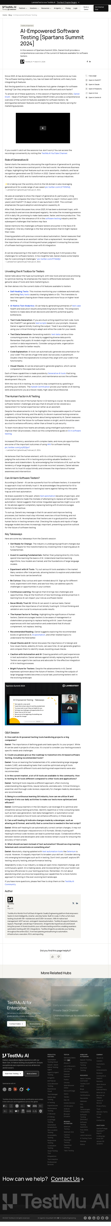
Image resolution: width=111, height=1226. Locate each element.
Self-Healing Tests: (19, 291)
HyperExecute (52, 1105)
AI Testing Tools (86, 1138)
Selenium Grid (69, 1132)
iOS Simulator (68, 1106)
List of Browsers (69, 1066)
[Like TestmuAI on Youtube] (98, 1218)
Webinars (83, 1101)
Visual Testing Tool (52, 1152)
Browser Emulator (67, 1115)
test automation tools (52, 851)
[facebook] (87, 61)
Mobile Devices (69, 1103)
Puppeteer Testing (68, 1146)
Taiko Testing (69, 1151)
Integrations (51, 1156)
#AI (49, 444)
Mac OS (66, 1100)
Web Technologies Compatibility (85, 1109)
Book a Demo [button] (86, 8)
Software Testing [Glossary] (84, 1117)
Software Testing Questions (84, 1124)
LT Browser (51, 1114)
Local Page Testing (51, 1121)
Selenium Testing (67, 1128)
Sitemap (83, 1141)
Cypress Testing (67, 1136)
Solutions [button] (34, 8)
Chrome (67, 1083)
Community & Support (101, 1077)
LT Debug (50, 1117)
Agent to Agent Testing (53, 1073)
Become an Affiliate (100, 1096)
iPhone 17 (67, 1063)
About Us (99, 1058)
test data (55, 334)
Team (98, 1117)
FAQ (81, 1104)
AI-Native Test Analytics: (22, 305)
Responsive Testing (51, 1141)
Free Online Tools (84, 1131)
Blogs (82, 1089)
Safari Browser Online (69, 1086)
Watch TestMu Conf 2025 (85, 1079)
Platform (23, 8)
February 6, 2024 (34, 190)
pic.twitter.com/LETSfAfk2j (57, 187)
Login (75, 8)
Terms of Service (99, 1102)
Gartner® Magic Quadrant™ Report (102, 1130)
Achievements (101, 1070)
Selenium (71, 851)
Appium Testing (85, 1060)
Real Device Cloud (51, 1090)
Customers (100, 1064)
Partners (99, 1081)
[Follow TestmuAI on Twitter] (89, 1218)
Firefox (66, 1080)
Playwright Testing (67, 1141)
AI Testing (51, 1102)
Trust (98, 1109)
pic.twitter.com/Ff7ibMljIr (49, 259)
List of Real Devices (68, 1070)
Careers (99, 1061)
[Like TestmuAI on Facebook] (85, 1218)
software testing (53, 218)
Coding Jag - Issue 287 (100, 1137)
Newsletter (84, 1098)
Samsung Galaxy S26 (69, 1059)
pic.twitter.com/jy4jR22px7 (17, 447)
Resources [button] (46, 8)
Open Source (101, 1084)
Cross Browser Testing (52, 1085)
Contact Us (100, 1120)
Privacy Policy (101, 1106)
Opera (66, 1094)
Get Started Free (99, 8)
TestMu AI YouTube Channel (54, 153)
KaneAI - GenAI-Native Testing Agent (53, 1067)
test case (76, 305)
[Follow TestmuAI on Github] (102, 1218)
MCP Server (51, 1081)
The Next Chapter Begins (68, 2)
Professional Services (51, 1163)
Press (98, 1067)
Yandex (66, 1097)
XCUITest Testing (83, 1069)
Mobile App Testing (51, 1098)
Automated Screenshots (52, 1126)
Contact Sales (16, 1024)
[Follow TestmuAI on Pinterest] (106, 1218)
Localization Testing (51, 1147)
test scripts (41, 323)
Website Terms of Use (102, 1113)
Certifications (85, 1095)
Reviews (99, 1073)
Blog (10, 15)
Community (84, 1092)
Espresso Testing (83, 1064)
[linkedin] (90, 61)
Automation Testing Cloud (52, 1061)
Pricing (68, 8)
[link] (9, 8)
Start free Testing (13, 1073)
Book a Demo (35, 1024)
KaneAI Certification (40, 386)
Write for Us (100, 1092)
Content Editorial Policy (101, 1088)
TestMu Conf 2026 (85, 1085)
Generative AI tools (57, 373)
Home (5, 15)
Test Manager (52, 1094)
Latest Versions (85, 1135)
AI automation (38, 634)
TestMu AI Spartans (27, 26)
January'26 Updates (100, 1142)
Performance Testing (52, 1109)
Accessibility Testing (52, 1136)
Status (82, 1144)
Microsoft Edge (69, 1091)
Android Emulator (67, 1110)
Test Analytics (52, 1159)
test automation (47, 496)
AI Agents (58, 8)
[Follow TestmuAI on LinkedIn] (93, 1218)
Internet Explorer (67, 1075)
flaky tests (24, 294)
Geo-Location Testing (52, 1131)
